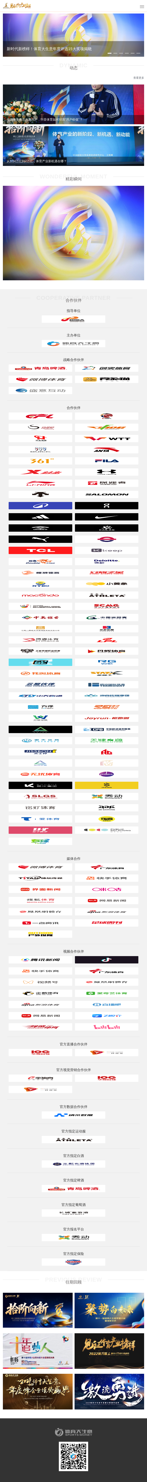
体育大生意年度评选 (17, 5)
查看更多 (138, 77)
